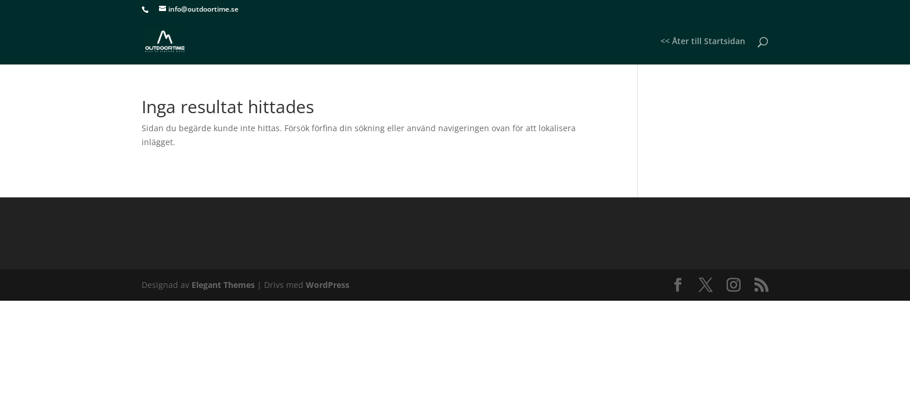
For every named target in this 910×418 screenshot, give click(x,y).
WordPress (327, 284)
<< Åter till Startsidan (702, 41)
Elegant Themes (223, 284)
